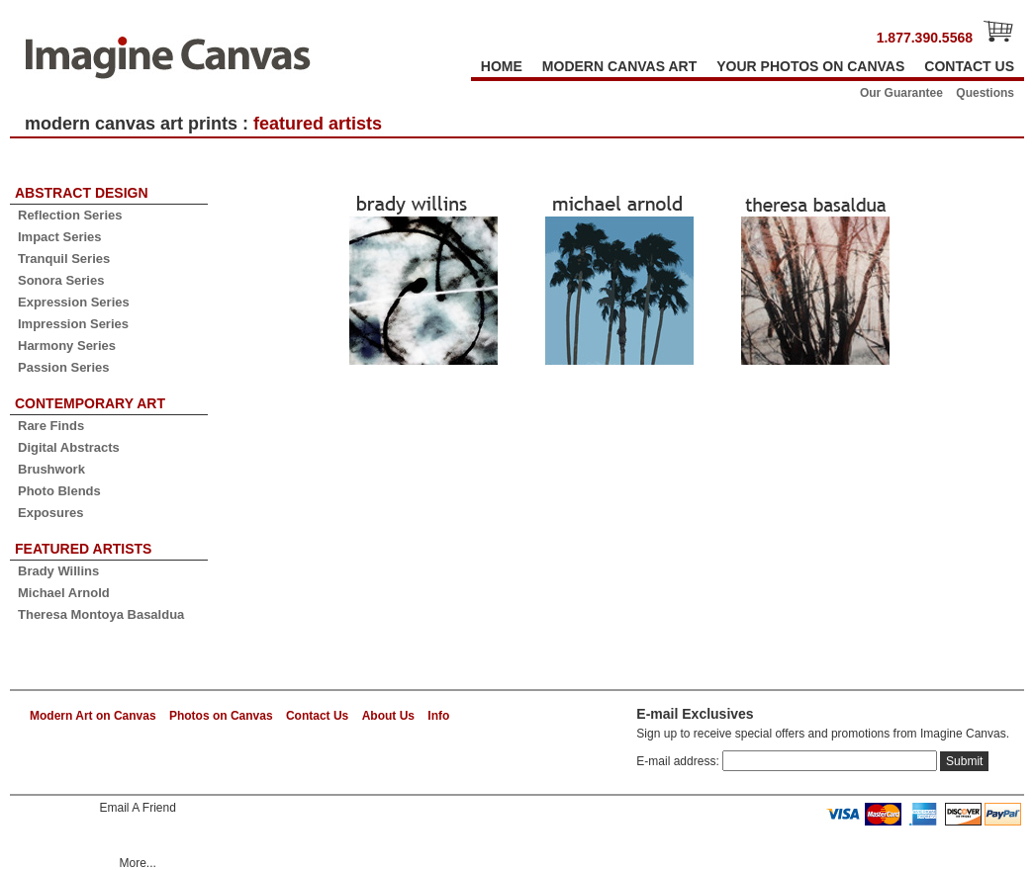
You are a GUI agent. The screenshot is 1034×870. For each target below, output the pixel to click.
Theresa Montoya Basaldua (101, 614)
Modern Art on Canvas (93, 716)
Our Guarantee (901, 93)
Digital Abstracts (69, 447)
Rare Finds (51, 425)
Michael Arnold (64, 592)
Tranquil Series (64, 258)
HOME (501, 66)
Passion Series (64, 367)
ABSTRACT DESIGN (81, 193)
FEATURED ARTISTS (83, 549)
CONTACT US (969, 66)
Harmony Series (67, 345)
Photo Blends (59, 490)
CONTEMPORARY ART (90, 403)
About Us (388, 716)
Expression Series (74, 302)
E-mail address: (679, 761)
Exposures (50, 512)
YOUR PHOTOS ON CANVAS (810, 66)
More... (136, 863)
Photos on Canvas (221, 716)
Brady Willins (58, 571)
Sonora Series (61, 280)
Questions (985, 93)
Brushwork (51, 469)
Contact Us (317, 716)
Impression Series (73, 323)
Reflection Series (70, 215)
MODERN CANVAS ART (619, 66)
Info (438, 716)
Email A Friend (136, 808)
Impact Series (60, 236)
